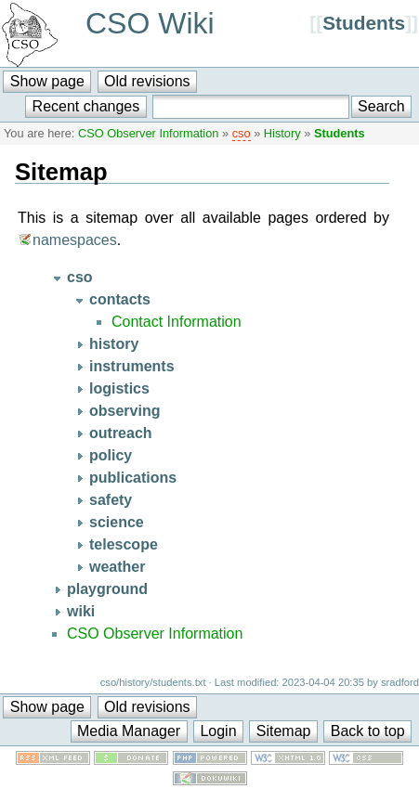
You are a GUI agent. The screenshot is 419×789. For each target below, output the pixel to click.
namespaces (75, 240)
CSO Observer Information (148, 133)
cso (241, 133)
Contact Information (176, 322)
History (282, 133)
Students (363, 22)
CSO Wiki (150, 23)
